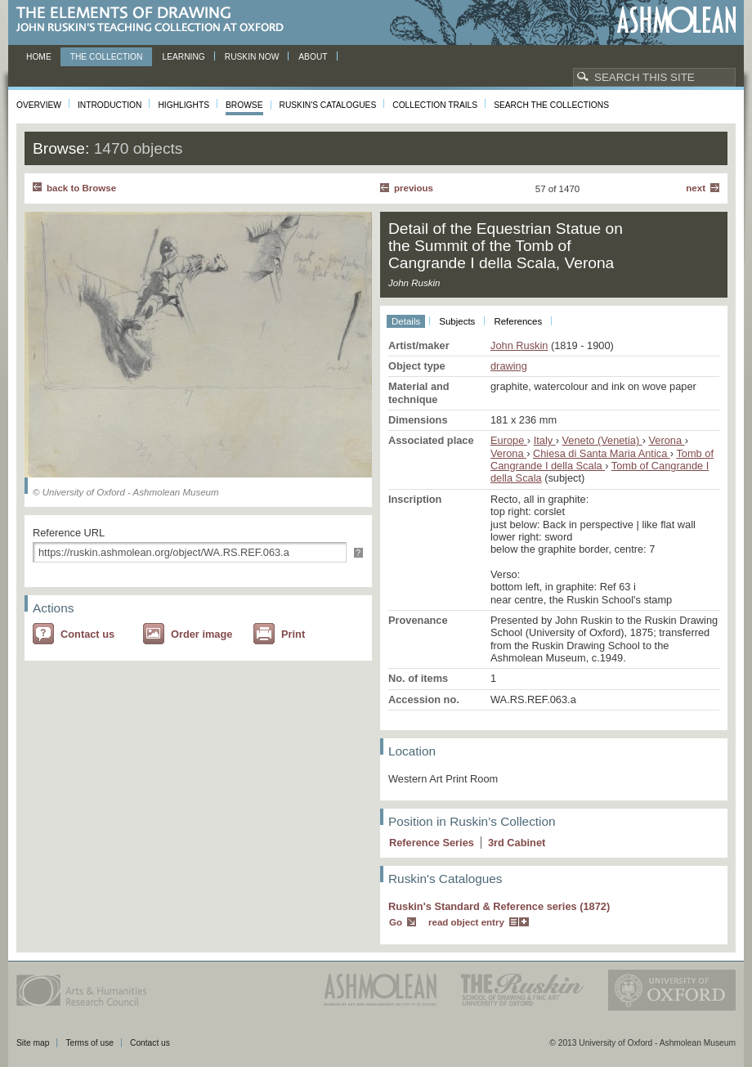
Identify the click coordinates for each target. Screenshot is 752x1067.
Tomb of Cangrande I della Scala (602, 459)
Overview (38, 105)
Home (38, 56)
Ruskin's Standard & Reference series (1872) (499, 906)
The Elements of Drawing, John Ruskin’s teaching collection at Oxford (154, 20)
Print (293, 634)
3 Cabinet (516, 842)
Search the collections (551, 105)
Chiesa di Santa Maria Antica (601, 453)
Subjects (457, 321)
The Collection (106, 56)
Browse (244, 105)
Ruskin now (252, 56)
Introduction (109, 105)
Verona (667, 440)
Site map (32, 1042)
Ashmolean (676, 20)
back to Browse (81, 188)
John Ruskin (519, 345)
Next (695, 188)
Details (406, 321)
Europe (508, 440)
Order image (201, 634)
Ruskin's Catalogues (328, 105)
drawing (508, 366)
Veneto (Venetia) (602, 440)
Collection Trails (434, 105)
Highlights (183, 105)
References (518, 321)
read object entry (466, 922)
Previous (413, 188)
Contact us (87, 634)
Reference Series (431, 842)
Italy (545, 440)
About (312, 56)
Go (395, 922)
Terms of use (89, 1042)
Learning (183, 56)
